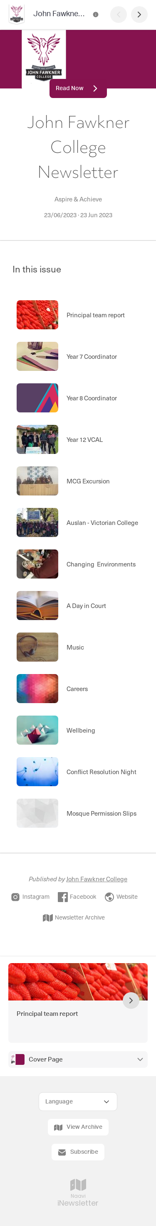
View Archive (78, 1127)
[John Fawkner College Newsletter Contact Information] (95, 14)
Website (121, 897)
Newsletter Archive (74, 918)
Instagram (30, 897)
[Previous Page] (118, 14)
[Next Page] (139, 14)
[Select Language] (78, 1102)
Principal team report (47, 1014)
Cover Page (46, 1060)
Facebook (77, 897)
